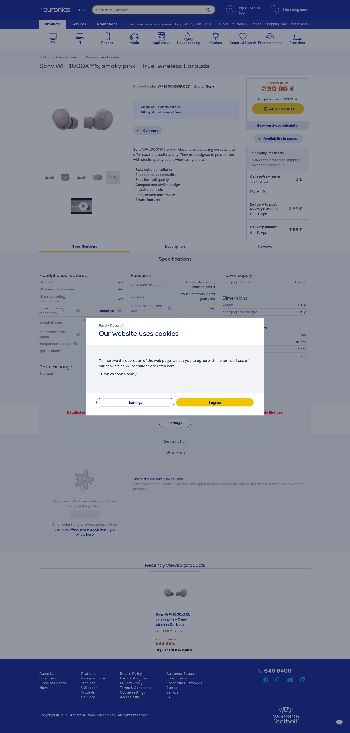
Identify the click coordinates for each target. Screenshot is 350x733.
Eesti (103, 325)
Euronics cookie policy (118, 374)
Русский (117, 325)
